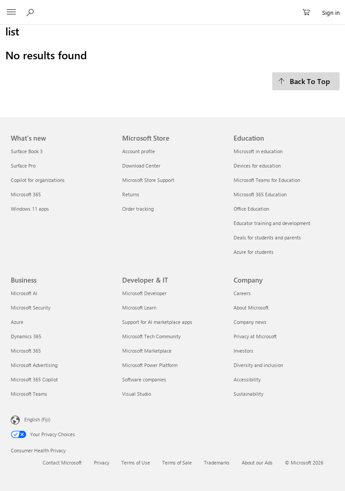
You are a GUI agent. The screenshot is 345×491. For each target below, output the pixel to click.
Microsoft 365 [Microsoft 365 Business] (26, 350)
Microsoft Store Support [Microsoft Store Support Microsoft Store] (148, 180)
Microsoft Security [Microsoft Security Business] (30, 307)
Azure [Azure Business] (17, 321)
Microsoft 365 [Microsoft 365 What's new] (26, 194)
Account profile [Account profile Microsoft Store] (138, 151)
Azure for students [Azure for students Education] (254, 251)
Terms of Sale (177, 462)
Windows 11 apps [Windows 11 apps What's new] (30, 208)
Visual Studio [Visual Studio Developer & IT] (136, 393)
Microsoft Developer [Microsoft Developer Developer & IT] (144, 293)
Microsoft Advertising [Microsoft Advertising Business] (34, 365)
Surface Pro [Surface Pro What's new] (23, 165)
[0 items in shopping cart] (309, 12)
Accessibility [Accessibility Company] (247, 379)
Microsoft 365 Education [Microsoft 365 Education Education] (260, 194)
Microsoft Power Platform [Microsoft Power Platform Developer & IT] (149, 365)
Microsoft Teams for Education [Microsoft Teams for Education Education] (267, 180)
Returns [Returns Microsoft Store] (130, 194)
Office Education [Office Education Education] (251, 208)
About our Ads (257, 462)
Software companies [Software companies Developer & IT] (144, 379)
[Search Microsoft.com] (31, 12)
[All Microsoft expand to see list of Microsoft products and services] (11, 12)
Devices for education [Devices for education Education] (257, 165)
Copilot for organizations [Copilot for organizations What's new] (38, 180)
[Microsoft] (172, 7)
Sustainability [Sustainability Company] (248, 393)
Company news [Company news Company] (250, 321)
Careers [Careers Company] (242, 293)
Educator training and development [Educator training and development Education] (272, 223)
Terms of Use (135, 462)
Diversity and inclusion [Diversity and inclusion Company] (258, 365)
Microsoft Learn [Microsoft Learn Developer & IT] (139, 307)
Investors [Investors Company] (243, 350)
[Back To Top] (306, 81)
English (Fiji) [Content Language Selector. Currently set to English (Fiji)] (37, 419)
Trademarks (217, 462)
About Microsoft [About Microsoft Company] (251, 307)
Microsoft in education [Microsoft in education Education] (258, 151)
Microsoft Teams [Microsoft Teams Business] (29, 393)
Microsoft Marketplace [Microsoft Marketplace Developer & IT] (147, 350)
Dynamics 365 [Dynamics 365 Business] (26, 336)
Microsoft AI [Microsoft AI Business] (24, 293)
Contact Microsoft (62, 462)
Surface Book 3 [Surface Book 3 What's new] (27, 151)
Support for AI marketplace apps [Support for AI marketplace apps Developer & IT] (157, 321)
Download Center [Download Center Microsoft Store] (141, 165)
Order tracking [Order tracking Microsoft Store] (138, 208)
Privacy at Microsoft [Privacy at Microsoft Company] (255, 336)
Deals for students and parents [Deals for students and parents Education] (267, 237)
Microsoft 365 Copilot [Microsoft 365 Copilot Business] (34, 379)
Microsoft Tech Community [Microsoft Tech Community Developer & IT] (151, 336)
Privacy (101, 462)
